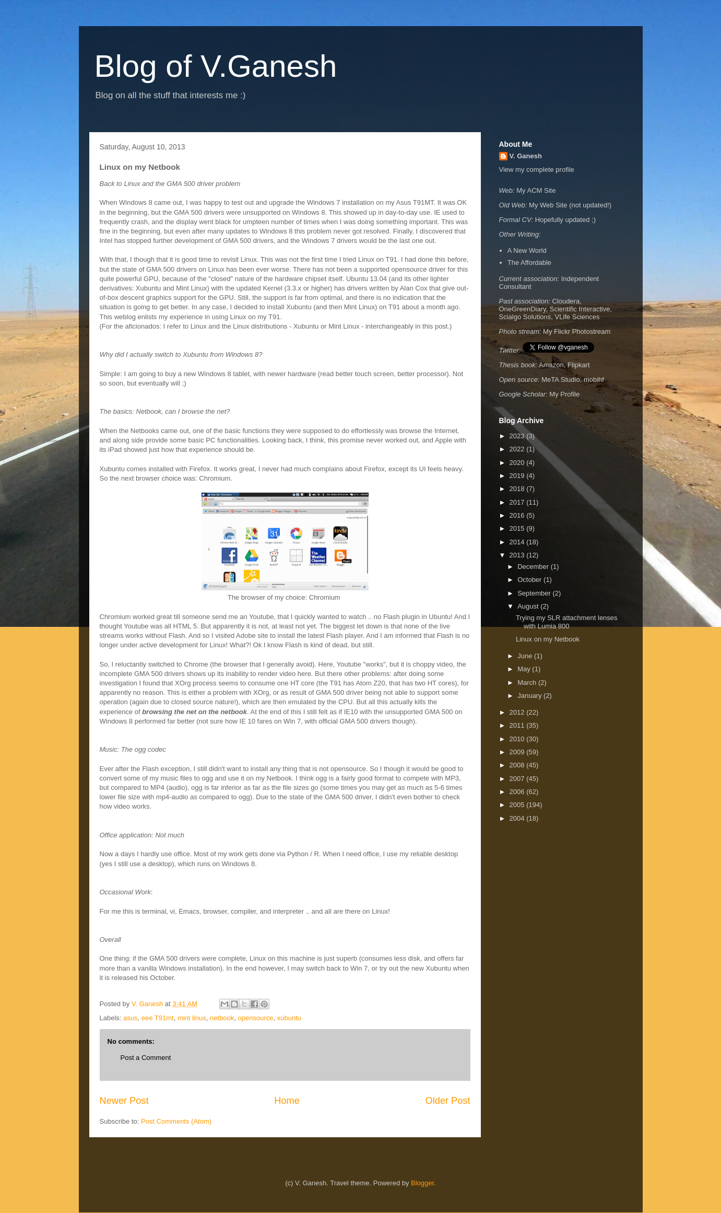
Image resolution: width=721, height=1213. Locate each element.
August (528, 606)
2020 (518, 462)
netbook (222, 1018)
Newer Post (124, 1100)
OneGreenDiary (522, 309)
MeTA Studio (560, 379)
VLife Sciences (576, 317)
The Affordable (529, 262)
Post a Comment (146, 1058)
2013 (518, 555)
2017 (518, 502)
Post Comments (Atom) (176, 1121)
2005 (518, 805)
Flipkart (579, 365)
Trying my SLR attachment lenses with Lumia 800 (567, 622)
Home (287, 1100)
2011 (518, 725)
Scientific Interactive (580, 309)
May (524, 669)
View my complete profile (536, 169)
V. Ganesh (526, 156)
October (530, 580)
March (527, 682)
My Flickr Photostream (576, 331)
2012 (518, 712)
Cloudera (566, 301)
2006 (518, 792)
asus (130, 1018)
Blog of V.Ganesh (215, 66)
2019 (518, 476)
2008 (518, 765)
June (525, 656)
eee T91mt (157, 1018)
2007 (518, 779)
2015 (518, 528)
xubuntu (289, 1018)
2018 (518, 489)
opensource (256, 1018)
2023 (518, 436)
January (530, 695)
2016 (518, 515)
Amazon (551, 365)
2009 (518, 752)
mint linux (192, 1018)
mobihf (594, 379)
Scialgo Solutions (525, 317)
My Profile (564, 394)
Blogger (422, 1183)
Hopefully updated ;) (565, 220)
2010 (518, 739)
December (534, 566)
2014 (518, 542)
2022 (518, 449)
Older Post (447, 1100)
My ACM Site (535, 190)
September (534, 593)
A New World (527, 250)
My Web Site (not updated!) (570, 205)
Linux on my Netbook (548, 639)
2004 (518, 818)
